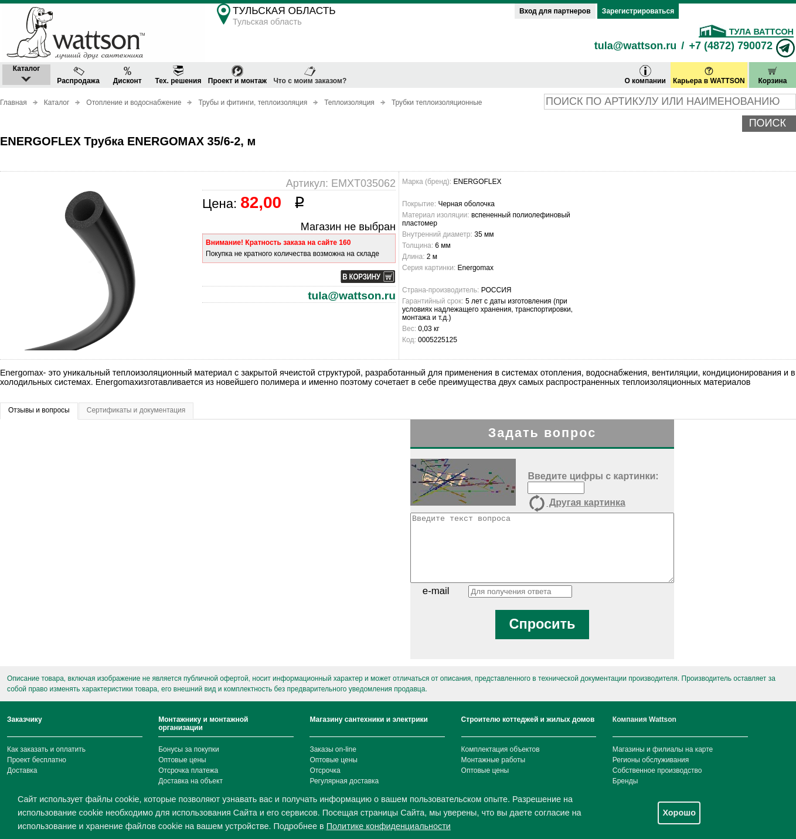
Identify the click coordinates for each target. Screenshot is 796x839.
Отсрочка (324, 770)
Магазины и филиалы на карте (663, 749)
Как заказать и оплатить (46, 749)
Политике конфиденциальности (388, 826)
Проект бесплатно (36, 760)
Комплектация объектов (500, 749)
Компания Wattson (644, 719)
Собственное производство (657, 770)
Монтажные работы (493, 760)
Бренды (625, 781)
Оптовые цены (182, 760)
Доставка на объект (190, 781)
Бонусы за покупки (188, 749)
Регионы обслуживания (651, 760)
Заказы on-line (332, 749)
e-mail (436, 590)
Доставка (22, 770)
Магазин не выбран (348, 227)
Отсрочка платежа (188, 770)
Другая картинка (576, 503)
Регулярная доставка (344, 781)
